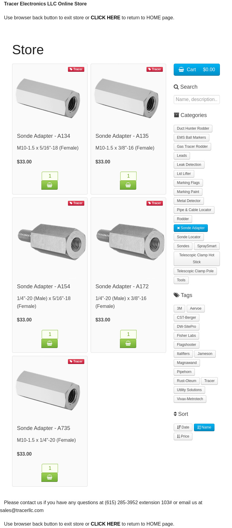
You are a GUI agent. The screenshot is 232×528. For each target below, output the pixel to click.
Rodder (183, 219)
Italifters (183, 354)
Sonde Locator (189, 237)
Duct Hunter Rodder (193, 128)
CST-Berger (186, 317)
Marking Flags (188, 183)
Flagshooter (186, 345)
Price (183, 436)
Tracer (209, 381)
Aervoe (195, 308)
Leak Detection (189, 165)
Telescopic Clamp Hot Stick (196, 258)
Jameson (205, 354)
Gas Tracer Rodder (192, 146)
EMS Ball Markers (191, 137)
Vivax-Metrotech (190, 399)
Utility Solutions (189, 390)
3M (179, 308)
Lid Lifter (184, 174)
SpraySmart (206, 246)
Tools (181, 280)
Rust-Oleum (186, 381)
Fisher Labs (186, 336)
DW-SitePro (186, 326)
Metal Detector (189, 201)
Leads (182, 155)
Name (204, 427)
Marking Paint (188, 192)
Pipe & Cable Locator (194, 210)
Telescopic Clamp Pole (195, 271)
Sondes (183, 246)
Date (183, 427)
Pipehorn (184, 372)
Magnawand (187, 363)
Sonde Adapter (191, 228)
